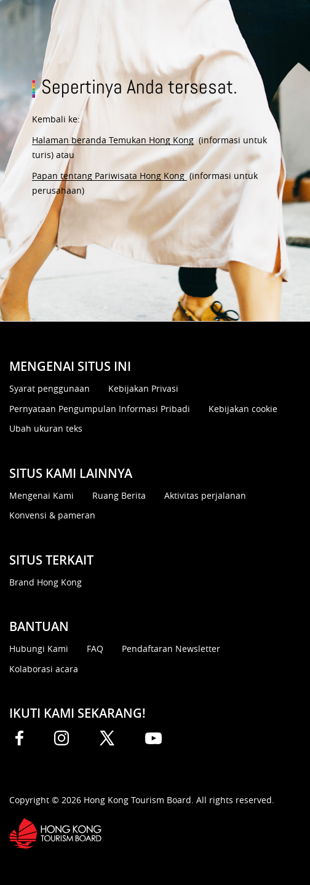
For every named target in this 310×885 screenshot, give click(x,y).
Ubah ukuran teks (45, 428)
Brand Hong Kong (45, 582)
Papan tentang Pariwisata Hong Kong (109, 175)
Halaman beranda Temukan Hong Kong (113, 140)
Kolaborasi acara (43, 669)
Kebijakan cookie (243, 409)
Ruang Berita (119, 495)
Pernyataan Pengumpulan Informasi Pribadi (99, 409)
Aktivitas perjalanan (205, 495)
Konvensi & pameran (52, 515)
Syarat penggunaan (49, 388)
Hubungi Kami (38, 648)
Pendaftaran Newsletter (171, 648)
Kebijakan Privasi (143, 388)
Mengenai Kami (41, 495)
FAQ (95, 648)
